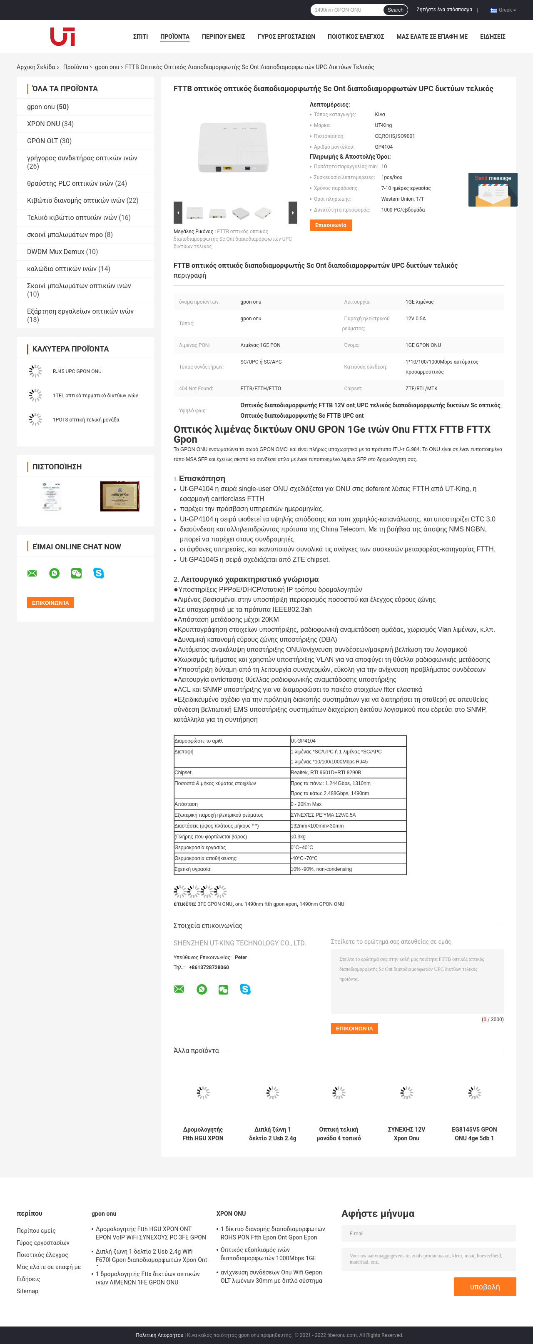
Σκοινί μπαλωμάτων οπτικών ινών (79, 286)
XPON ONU (43, 124)
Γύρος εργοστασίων (286, 36)
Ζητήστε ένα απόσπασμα (445, 9)
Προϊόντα (174, 36)
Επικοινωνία (330, 225)
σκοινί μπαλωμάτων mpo (65, 235)
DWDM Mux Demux (56, 252)
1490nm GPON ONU (321, 904)
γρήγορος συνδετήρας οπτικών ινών (82, 158)
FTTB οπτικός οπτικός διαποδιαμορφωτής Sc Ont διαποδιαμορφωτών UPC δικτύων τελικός (233, 239)
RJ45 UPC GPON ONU (77, 371)
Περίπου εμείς (223, 36)
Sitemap (27, 1291)
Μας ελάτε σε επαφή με (432, 36)
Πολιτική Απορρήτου (159, 1335)
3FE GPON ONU (215, 904)
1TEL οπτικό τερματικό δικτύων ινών (95, 396)
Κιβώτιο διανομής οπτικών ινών (76, 200)
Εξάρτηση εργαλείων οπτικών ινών (80, 311)
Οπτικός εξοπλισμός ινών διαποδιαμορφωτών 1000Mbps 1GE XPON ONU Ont (268, 1255)
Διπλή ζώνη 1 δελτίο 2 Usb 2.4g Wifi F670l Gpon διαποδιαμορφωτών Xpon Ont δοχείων (273, 1134)
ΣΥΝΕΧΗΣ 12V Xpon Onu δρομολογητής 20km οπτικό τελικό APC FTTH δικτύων (406, 1134)
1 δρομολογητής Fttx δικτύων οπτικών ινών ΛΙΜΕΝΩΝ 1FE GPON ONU (148, 1278)
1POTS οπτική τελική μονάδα (86, 420)
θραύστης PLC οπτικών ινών (70, 183)
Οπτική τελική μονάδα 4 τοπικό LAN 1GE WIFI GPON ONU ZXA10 (338, 1134)
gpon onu (107, 67)
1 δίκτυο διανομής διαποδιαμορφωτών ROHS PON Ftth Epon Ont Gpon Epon (273, 1233)
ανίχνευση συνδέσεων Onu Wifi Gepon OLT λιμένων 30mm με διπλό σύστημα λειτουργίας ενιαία (271, 1278)
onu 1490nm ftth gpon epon (266, 904)
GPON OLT (42, 141)
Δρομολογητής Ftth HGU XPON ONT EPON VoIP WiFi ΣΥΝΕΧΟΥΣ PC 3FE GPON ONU (203, 1134)
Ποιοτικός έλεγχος (356, 36)
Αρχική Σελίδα (36, 67)
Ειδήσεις (493, 36)
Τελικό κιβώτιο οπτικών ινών (72, 218)
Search (395, 10)
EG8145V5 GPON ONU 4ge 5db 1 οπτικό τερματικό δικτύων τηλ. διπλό (474, 1134)
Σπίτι (140, 36)
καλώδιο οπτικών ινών (62, 269)
